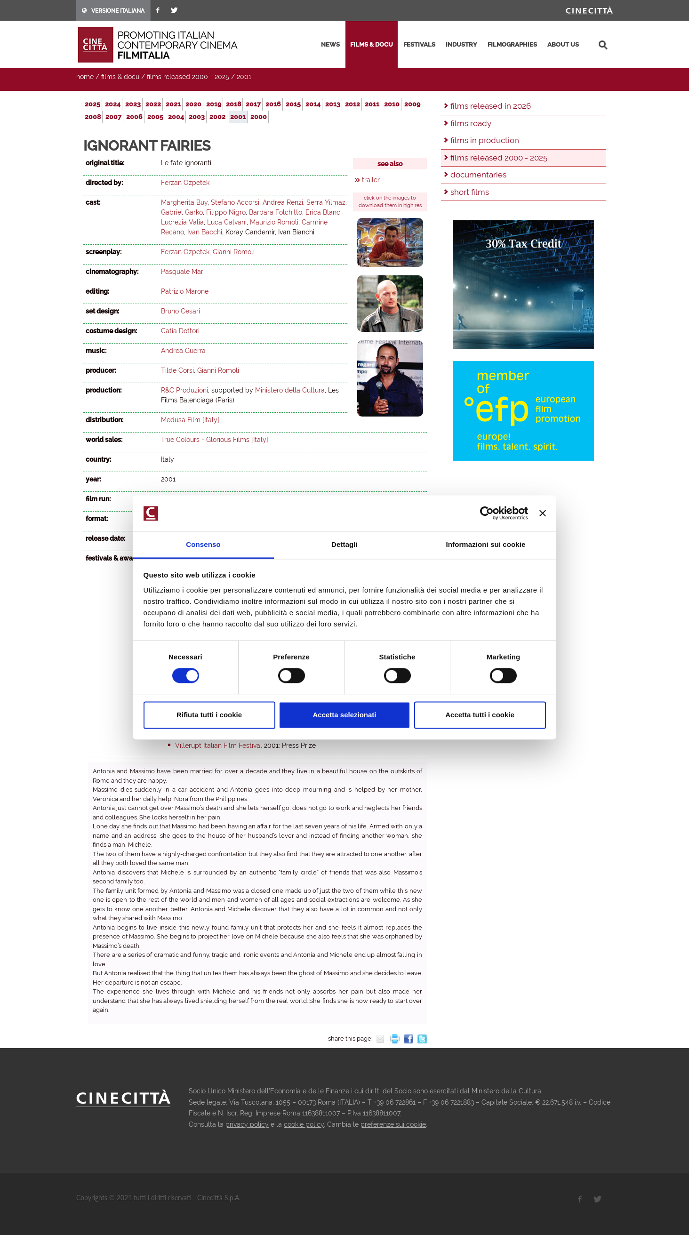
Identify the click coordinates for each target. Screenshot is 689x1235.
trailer (371, 180)
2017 (253, 104)
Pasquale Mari (183, 271)
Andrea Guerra (183, 350)
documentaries (478, 174)
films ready (470, 123)
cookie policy (304, 1124)
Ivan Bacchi (204, 232)
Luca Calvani (227, 222)
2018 (233, 104)
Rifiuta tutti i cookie (209, 715)
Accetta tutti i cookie (479, 715)
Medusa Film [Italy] (190, 420)
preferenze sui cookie (393, 1124)
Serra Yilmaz (325, 202)
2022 (153, 104)
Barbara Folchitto (275, 212)
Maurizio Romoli (274, 222)
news (330, 44)
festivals (419, 44)
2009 (412, 104)
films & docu (371, 44)
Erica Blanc (322, 212)
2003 (197, 116)
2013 (332, 104)
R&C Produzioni (184, 390)
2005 (155, 116)
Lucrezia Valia (182, 222)
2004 (176, 116)
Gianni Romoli (234, 252)
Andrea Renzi (283, 202)
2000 (258, 116)
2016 (273, 104)
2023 (133, 104)
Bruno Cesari (180, 311)
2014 (312, 104)
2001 (244, 76)
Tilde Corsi (177, 370)
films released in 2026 (490, 106)
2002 (217, 116)
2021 (173, 104)
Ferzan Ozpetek (185, 182)
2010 (392, 104)
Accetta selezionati (344, 715)
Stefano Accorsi (235, 202)
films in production (484, 140)
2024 (112, 104)
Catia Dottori (180, 331)
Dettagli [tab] (344, 544)
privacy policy (247, 1124)
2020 (193, 104)
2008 (93, 116)
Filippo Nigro (226, 212)
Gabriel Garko (182, 212)
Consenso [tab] (203, 544)
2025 (92, 104)
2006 (134, 116)
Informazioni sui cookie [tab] (486, 544)
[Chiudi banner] (542, 513)
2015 (293, 104)
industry (461, 44)
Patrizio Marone (184, 291)
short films (469, 192)
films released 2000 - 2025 (188, 76)
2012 (352, 104)
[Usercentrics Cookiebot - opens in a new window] (487, 513)
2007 (113, 116)
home (85, 76)
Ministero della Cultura (290, 390)
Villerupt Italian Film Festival (218, 745)
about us (563, 44)
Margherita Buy (184, 202)
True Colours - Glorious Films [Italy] (214, 439)
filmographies (512, 44)
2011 (372, 104)
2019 (213, 104)
